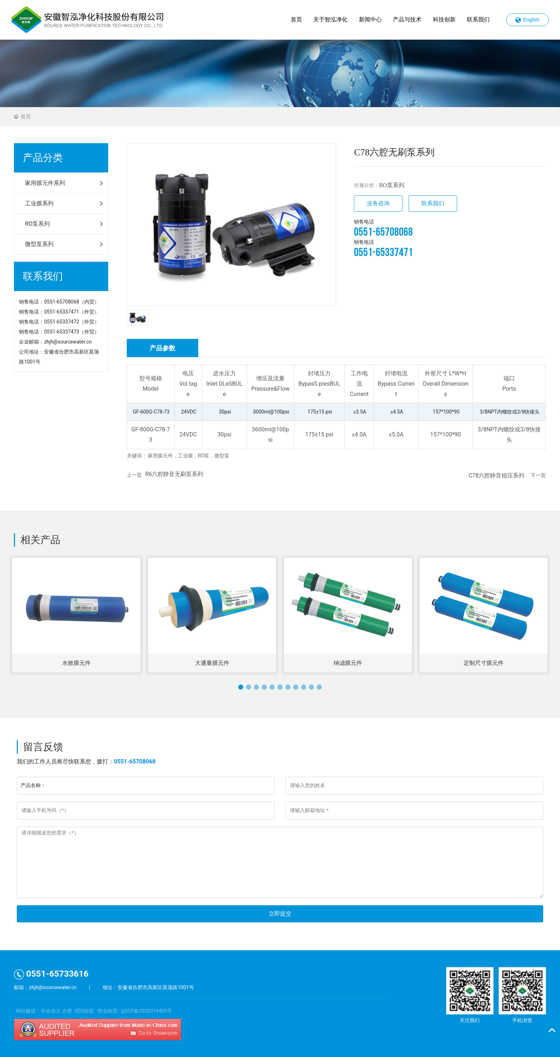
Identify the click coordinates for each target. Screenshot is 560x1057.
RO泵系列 (391, 185)
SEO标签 (84, 1011)
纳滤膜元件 (348, 663)
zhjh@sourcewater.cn (67, 342)
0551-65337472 (61, 322)
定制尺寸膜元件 (484, 663)
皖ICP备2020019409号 (146, 1011)
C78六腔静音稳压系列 (496, 475)
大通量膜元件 (212, 663)
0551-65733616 (51, 974)
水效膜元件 (76, 663)
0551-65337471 (61, 312)
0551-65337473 (61, 332)
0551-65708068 (61, 302)
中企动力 (51, 1011)
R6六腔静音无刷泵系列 (174, 474)
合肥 (67, 1011)
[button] (240, 687)
